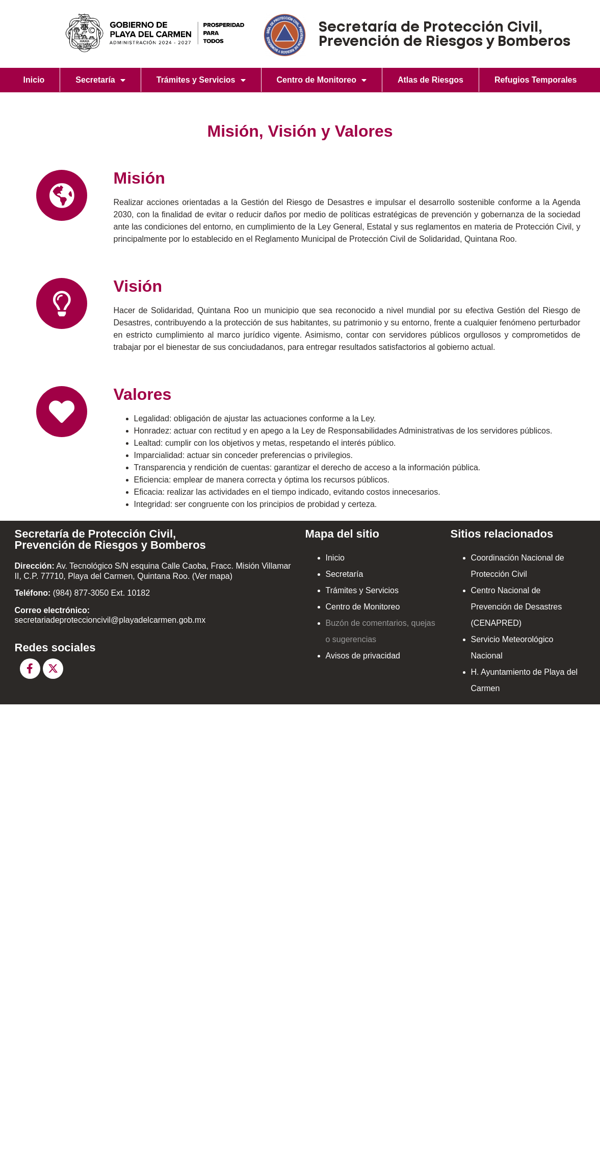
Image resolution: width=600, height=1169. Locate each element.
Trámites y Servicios (201, 80)
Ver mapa (212, 576)
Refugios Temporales (535, 79)
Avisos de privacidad (363, 655)
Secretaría (100, 80)
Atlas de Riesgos (430, 79)
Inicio (34, 79)
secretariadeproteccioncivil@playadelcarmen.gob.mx (110, 620)
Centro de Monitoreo (322, 80)
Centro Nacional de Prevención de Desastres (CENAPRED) (516, 606)
